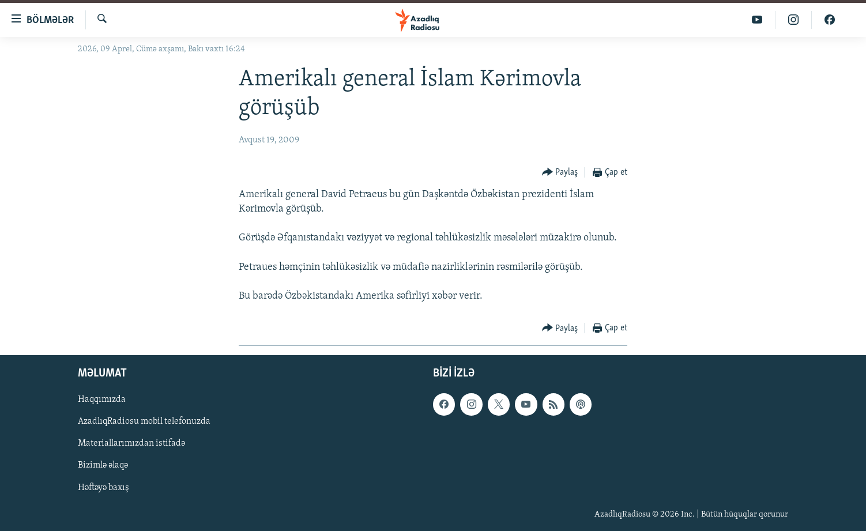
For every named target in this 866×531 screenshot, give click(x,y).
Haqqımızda (102, 400)
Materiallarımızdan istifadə (131, 444)
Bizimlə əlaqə (103, 465)
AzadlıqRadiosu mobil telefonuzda (144, 422)
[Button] (560, 172)
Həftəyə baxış (103, 487)
